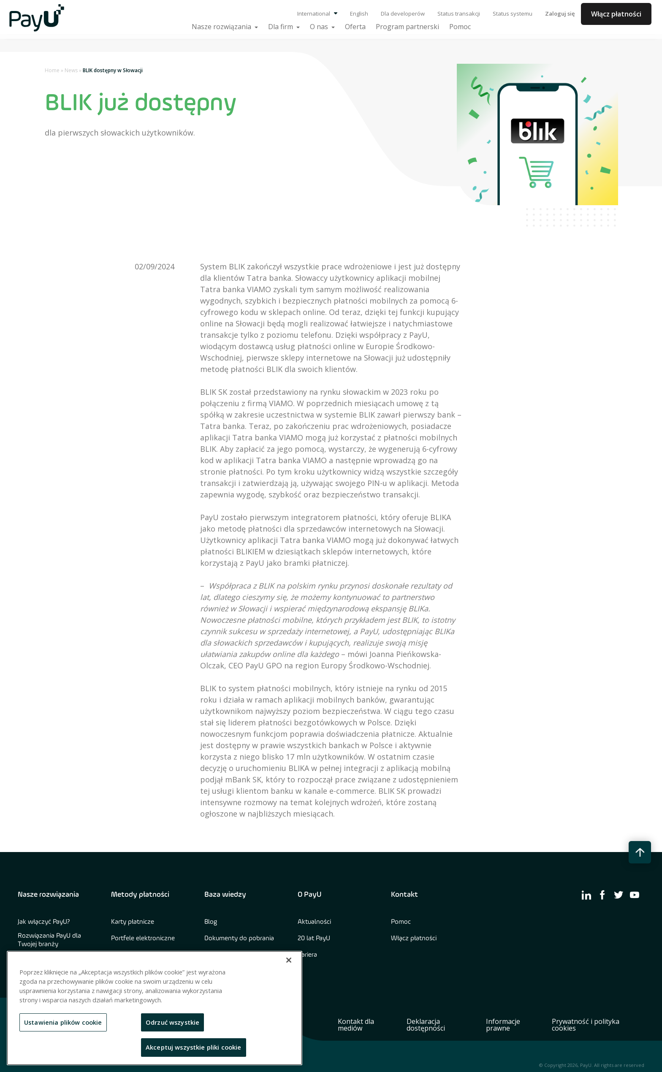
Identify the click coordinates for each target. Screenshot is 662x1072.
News (71, 70)
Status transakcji (458, 13)
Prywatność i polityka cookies (585, 1024)
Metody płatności (140, 894)
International (317, 13)
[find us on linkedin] (586, 894)
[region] (154, 1008)
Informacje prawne (503, 1024)
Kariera (307, 955)
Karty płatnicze (132, 922)
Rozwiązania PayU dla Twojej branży (49, 940)
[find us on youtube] (634, 894)
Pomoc (401, 922)
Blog (210, 922)
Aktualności (314, 922)
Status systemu (512, 13)
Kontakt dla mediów (356, 1024)
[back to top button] (640, 852)
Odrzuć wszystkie (172, 1022)
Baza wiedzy (225, 894)
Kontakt (404, 894)
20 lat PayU (314, 938)
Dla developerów (403, 13)
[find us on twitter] (618, 894)
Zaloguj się (560, 13)
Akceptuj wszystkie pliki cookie (193, 1047)
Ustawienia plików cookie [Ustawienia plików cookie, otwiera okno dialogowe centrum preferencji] (63, 1022)
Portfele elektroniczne (143, 938)
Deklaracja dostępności (426, 1024)
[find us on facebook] (602, 894)
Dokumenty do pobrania (239, 938)
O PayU (309, 894)
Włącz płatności (616, 14)
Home (52, 70)
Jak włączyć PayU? (44, 922)
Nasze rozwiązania (48, 894)
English (359, 13)
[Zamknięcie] (288, 960)
